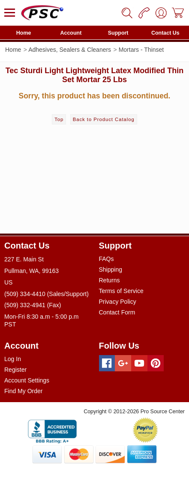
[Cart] (178, 12)
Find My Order (23, 391)
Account (70, 33)
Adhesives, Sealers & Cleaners (69, 49)
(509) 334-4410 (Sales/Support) (46, 293)
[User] (161, 12)
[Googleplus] (123, 363)
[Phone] (144, 12)
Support (118, 33)
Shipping (111, 269)
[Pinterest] (155, 363)
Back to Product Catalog (104, 119)
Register (15, 369)
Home (23, 33)
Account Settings (26, 380)
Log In (12, 359)
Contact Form (117, 312)
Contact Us (165, 33)
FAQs (106, 258)
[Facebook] (107, 363)
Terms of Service (121, 290)
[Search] (126, 12)
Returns (109, 280)
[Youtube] (139, 363)
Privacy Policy (117, 301)
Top (58, 119)
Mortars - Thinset (141, 49)
